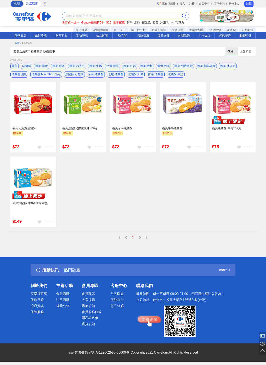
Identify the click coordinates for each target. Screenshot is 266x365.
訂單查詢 (219, 3)
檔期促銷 (177, 30)
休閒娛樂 (184, 35)
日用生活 (204, 35)
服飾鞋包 (245, 35)
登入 (182, 3)
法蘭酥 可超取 (74, 74)
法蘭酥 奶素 (135, 74)
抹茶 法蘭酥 (155, 74)
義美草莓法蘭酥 (122, 128)
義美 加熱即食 (206, 66)
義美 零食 (41, 66)
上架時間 (245, 51)
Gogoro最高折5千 (92, 22)
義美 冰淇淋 (227, 66)
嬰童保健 (163, 35)
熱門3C (122, 35)
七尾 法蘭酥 (115, 74)
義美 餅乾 (58, 66)
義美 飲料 (146, 66)
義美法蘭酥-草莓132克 (226, 128)
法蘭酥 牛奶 (175, 74)
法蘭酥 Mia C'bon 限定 (46, 74)
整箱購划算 (196, 30)
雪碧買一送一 (70, 22)
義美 (155, 22)
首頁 (17, 43)
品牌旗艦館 (100, 30)
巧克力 (179, 22)
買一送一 (119, 30)
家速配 (231, 30)
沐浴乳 (164, 22)
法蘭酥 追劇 (19, 74)
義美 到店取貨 (183, 66)
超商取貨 (247, 30)
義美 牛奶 (95, 66)
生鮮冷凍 (41, 35)
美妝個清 (143, 35)
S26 (108, 22)
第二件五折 (138, 30)
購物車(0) (234, 3)
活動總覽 (215, 30)
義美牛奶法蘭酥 (172, 128)
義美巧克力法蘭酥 (24, 128)
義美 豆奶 (129, 66)
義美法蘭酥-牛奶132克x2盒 (30, 203)
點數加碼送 (158, 30)
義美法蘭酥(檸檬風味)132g (79, 128)
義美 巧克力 (77, 66)
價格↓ (232, 51)
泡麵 (137, 22)
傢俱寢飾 (225, 35)
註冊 (192, 3)
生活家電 (102, 35)
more (224, 270)
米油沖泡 (82, 35)
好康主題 (20, 35)
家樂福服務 (166, 3)
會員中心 (204, 3)
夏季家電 (119, 22)
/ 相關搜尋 (26, 43)
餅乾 (129, 22)
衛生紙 (146, 22)
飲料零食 (61, 35)
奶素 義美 (112, 66)
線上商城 (81, 30)
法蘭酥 (26, 66)
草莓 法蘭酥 (95, 74)
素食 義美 (163, 66)
